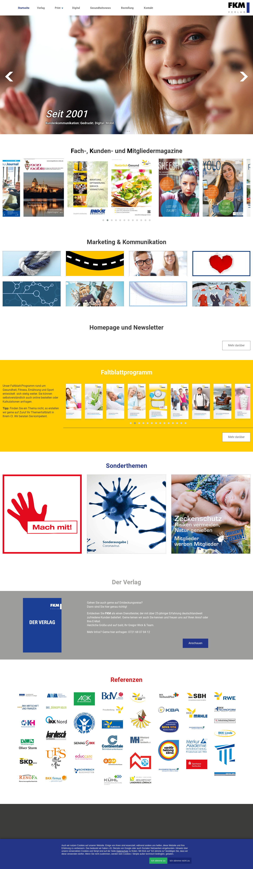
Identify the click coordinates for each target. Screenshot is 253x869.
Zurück (9, 77)
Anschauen (195, 643)
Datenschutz (122, 851)
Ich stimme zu (158, 860)
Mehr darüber (236, 345)
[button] (103, 220)
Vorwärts (244, 77)
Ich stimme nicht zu (180, 860)
